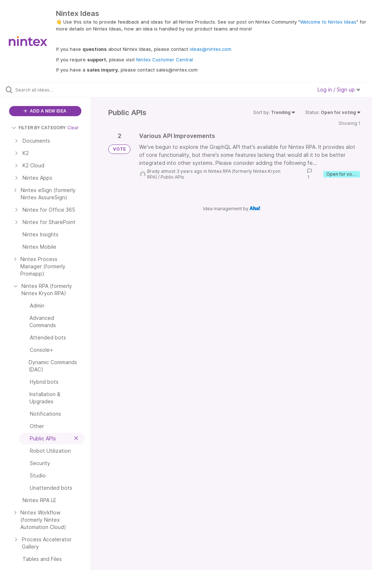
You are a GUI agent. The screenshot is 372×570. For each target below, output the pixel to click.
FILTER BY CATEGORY (39, 127)
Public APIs (172, 177)
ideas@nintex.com (210, 49)
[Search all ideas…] (49, 89)
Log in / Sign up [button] (339, 89)
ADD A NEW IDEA (45, 111)
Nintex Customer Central (164, 59)
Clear (73, 127)
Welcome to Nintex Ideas (328, 22)
